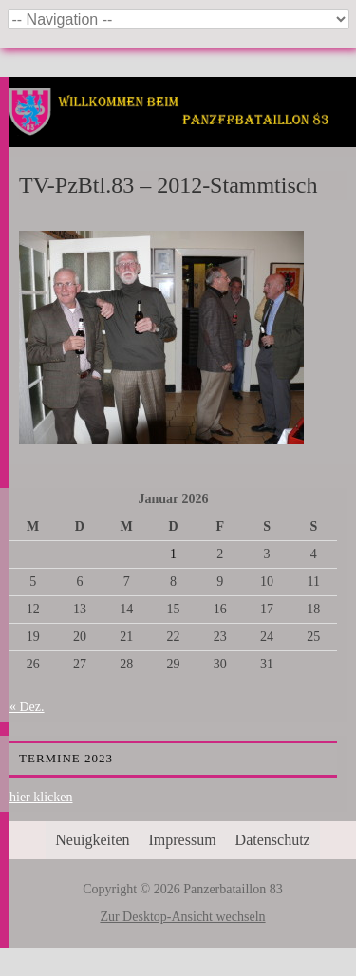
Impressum (182, 840)
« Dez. (27, 707)
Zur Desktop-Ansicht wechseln (182, 917)
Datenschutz (272, 840)
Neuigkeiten (92, 840)
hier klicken (40, 797)
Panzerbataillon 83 (182, 135)
